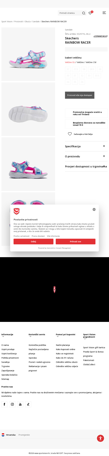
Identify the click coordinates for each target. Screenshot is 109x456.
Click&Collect (89, 364)
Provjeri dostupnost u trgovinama (86, 166)
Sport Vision (6, 21)
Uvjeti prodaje (7, 349)
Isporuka (33, 357)
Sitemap (5, 379)
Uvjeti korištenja (9, 353)
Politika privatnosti (10, 357)
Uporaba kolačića (9, 374)
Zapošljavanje (7, 370)
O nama (5, 345)
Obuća (28, 21)
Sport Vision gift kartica (94, 347)
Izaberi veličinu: (73, 57)
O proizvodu (85, 156)
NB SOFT (59, 453)
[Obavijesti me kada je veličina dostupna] (68, 69)
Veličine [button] (80, 62)
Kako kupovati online (65, 349)
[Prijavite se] (90, 13)
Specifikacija (85, 146)
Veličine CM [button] (91, 62)
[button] (72, 12)
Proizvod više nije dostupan (79, 95)
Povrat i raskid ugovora (39, 362)
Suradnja (5, 362)
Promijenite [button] (24, 434)
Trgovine (5, 366)
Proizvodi (18, 21)
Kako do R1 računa (64, 357)
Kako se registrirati (65, 353)
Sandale (36, 21)
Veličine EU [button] (70, 62)
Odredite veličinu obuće (66, 362)
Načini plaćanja (63, 345)
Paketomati (88, 360)
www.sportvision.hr (42, 453)
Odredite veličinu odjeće (67, 366)
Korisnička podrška (37, 345)
